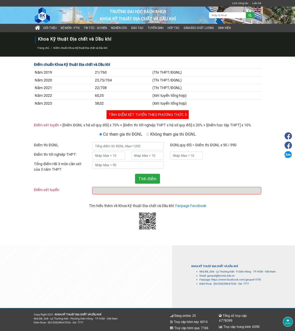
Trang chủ (43, 48)
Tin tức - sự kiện (95, 28)
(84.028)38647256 (224, 283)
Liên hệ (256, 3)
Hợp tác (173, 28)
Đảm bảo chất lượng (199, 28)
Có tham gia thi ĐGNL (120, 134)
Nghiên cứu (119, 28)
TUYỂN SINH (155, 28)
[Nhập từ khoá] (227, 15)
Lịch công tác (240, 3)
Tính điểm (147, 178)
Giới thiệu (50, 28)
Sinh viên (224, 28)
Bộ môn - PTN (70, 28)
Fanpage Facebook (190, 205)
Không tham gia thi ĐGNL (171, 134)
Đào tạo (137, 28)
